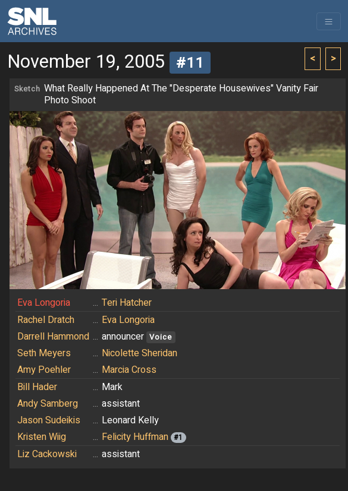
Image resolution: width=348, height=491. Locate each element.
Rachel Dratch (45, 320)
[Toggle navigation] (328, 21)
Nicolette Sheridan (139, 353)
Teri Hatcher (127, 303)
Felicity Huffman (135, 437)
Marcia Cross (129, 370)
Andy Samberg (47, 404)
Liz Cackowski (47, 454)
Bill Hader (37, 387)
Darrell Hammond (53, 337)
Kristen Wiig (41, 437)
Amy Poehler (44, 370)
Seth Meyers (44, 353)
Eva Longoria (43, 303)
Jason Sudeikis (48, 420)
